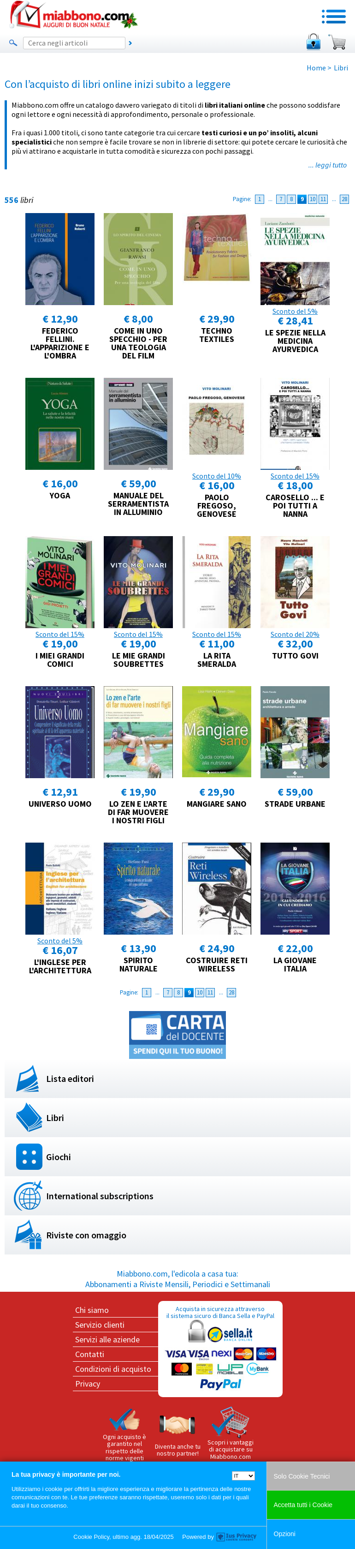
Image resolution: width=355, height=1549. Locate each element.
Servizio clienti (99, 1324)
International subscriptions (100, 1196)
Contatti (89, 1354)
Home (316, 67)
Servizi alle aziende (107, 1339)
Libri (55, 1117)
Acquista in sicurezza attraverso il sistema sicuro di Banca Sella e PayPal (220, 1349)
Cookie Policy (91, 1536)
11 (323, 199)
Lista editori (70, 1078)
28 (344, 199)
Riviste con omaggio (86, 1235)
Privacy (87, 1383)
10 (312, 199)
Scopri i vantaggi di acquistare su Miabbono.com (230, 1433)
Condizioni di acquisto (113, 1369)
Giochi (58, 1156)
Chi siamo (92, 1310)
